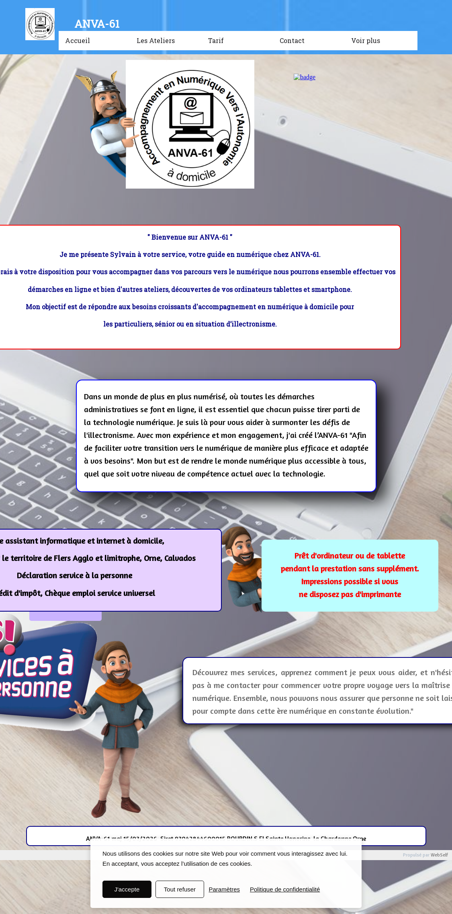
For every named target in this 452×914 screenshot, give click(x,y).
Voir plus (365, 40)
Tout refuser (180, 889)
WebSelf (439, 855)
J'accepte (126, 889)
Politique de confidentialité (285, 889)
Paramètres (224, 889)
